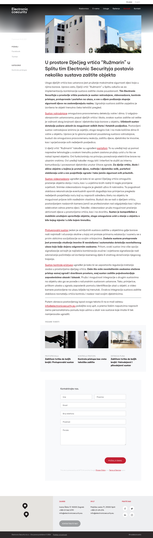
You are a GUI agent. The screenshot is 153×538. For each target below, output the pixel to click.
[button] (26, 514)
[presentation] (78, 452)
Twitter (15, 57)
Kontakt (137, 9)
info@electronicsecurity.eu (60, 305)
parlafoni (102, 148)
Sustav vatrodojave (56, 113)
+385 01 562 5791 (66, 510)
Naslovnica (84, 9)
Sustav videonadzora (57, 178)
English (137, 2)
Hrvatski (129, 2)
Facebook (16, 51)
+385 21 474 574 (97, 510)
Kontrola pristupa (19, 70)
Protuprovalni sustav (56, 230)
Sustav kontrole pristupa (59, 265)
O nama (95, 9)
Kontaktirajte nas (70, 524)
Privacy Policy (101, 470)
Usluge (106, 9)
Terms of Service (115, 470)
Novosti (127, 9)
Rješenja (116, 9)
